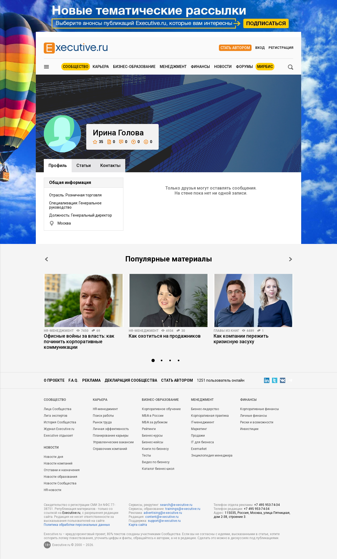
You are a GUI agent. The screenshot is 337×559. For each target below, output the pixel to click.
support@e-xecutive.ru (164, 521)
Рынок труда (102, 422)
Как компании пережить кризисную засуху (241, 338)
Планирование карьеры (110, 435)
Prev (46, 259)
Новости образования (60, 477)
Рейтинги (149, 429)
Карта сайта (138, 525)
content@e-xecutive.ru (162, 517)
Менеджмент (173, 66)
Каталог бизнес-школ (158, 469)
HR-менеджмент (59, 331)
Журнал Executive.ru (59, 429)
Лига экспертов (55, 416)
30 (183, 331)
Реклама (91, 380)
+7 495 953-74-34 (267, 505)
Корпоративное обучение (161, 409)
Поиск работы (103, 416)
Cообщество (55, 400)
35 (98, 141)
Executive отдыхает (58, 435)
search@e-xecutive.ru (176, 505)
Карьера (101, 66)
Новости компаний (58, 463)
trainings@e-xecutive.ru (182, 509)
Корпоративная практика (210, 416)
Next (290, 259)
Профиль (58, 165)
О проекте (54, 380)
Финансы (200, 66)
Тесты (146, 455)
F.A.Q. (73, 380)
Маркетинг (199, 429)
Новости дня (53, 457)
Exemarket (199, 449)
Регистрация (281, 48)
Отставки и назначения (62, 470)
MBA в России (152, 416)
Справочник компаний (110, 449)
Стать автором (235, 48)
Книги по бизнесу (155, 449)
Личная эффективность (111, 429)
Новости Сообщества (60, 483)
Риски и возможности (256, 422)
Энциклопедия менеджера (211, 455)
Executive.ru (71, 513)
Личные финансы (253, 416)
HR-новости (52, 490)
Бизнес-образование (134, 66)
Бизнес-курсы (152, 435)
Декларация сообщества (131, 380)
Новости (223, 66)
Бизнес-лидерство (205, 409)
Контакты (110, 165)
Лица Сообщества (57, 409)
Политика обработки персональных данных (77, 525)
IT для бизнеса (202, 442)
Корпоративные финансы (259, 409)
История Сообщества (60, 422)
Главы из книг (226, 331)
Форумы (244, 66)
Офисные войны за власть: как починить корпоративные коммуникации (79, 341)
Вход (260, 48)
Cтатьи (83, 165)
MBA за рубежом (154, 422)
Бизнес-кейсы (152, 442)
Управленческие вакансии (113, 442)
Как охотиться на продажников (165, 336)
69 (98, 331)
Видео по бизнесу (156, 462)
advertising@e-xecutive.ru (163, 513)
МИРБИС (265, 66)
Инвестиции (249, 429)
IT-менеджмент (202, 422)
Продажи (198, 435)
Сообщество (75, 66)
